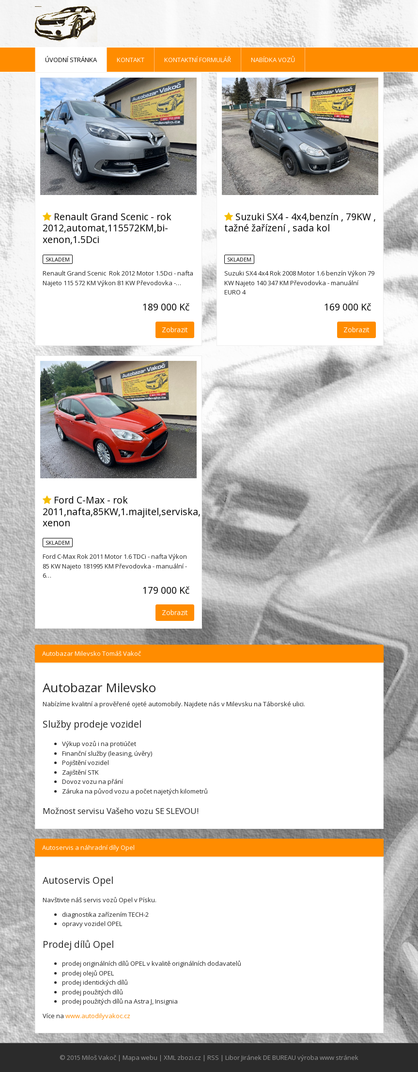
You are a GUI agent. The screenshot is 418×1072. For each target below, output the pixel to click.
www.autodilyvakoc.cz (97, 1015)
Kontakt (130, 59)
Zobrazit (175, 329)
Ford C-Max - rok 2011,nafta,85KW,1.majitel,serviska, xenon (122, 511)
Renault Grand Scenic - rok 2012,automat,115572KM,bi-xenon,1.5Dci (107, 228)
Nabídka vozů (273, 59)
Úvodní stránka (71, 59)
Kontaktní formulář (197, 59)
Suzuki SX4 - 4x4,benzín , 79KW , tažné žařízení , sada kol (300, 222)
